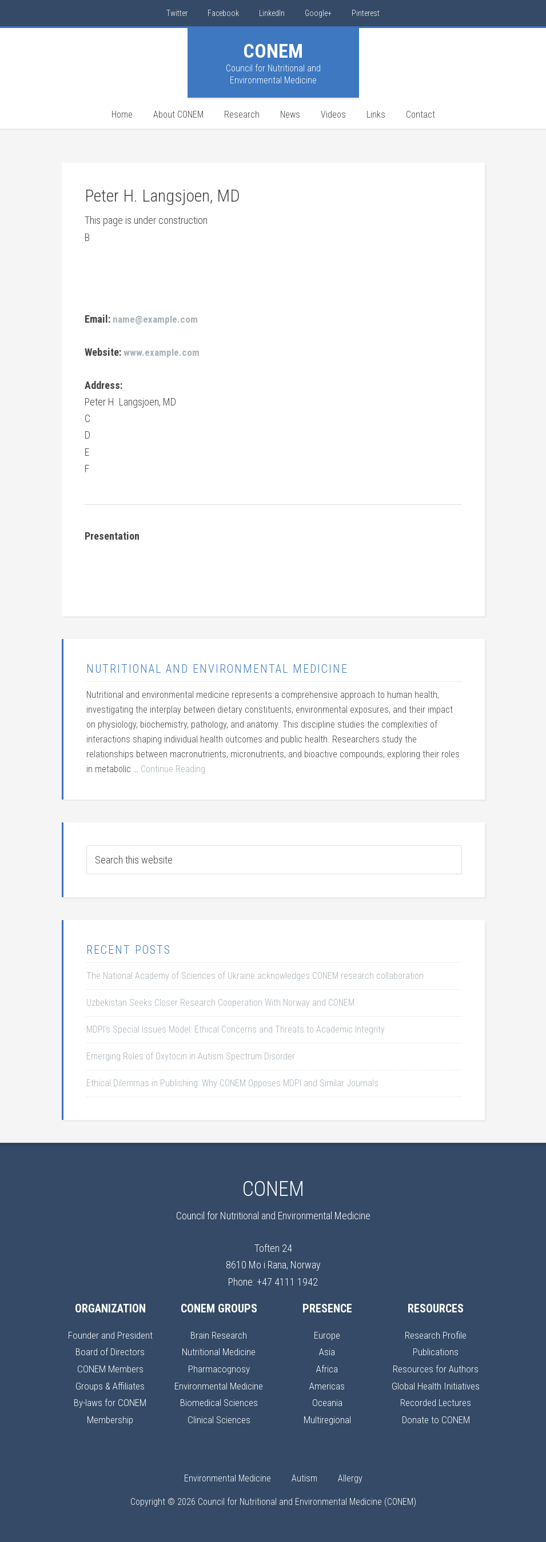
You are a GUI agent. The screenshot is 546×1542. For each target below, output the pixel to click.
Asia (327, 1351)
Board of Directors (110, 1351)
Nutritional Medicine (218, 1351)
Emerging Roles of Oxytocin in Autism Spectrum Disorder (190, 1055)
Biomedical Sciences (219, 1401)
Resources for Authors (436, 1368)
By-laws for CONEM (110, 1401)
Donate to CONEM (436, 1418)
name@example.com (156, 319)
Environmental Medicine (219, 1385)
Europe (327, 1334)
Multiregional (327, 1418)
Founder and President (110, 1334)
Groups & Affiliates (110, 1385)
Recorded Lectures (436, 1401)
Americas (327, 1385)
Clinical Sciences (219, 1418)
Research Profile (436, 1334)
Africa (327, 1368)
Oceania (327, 1401)
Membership (110, 1418)
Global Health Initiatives (435, 1385)
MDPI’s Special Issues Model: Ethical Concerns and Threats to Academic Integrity (235, 1028)
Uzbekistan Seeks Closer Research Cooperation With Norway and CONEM (220, 1002)
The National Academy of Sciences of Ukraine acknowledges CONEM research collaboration (255, 975)
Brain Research (219, 1334)
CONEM (273, 50)
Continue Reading (173, 768)
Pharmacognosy (218, 1368)
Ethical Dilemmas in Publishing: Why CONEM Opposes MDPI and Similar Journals (232, 1082)
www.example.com (162, 352)
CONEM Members (110, 1368)
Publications (435, 1351)
